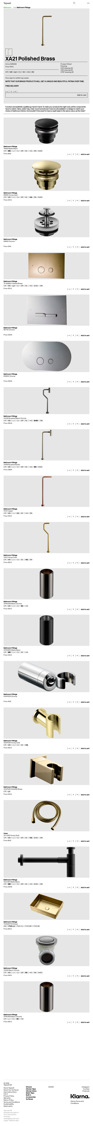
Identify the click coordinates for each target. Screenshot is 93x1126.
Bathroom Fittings (23, 7)
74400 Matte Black (11, 149)
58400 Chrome (9, 241)
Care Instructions (10, 1092)
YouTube (86, 1089)
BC (24, 72)
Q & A (6, 1094)
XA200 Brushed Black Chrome (15, 418)
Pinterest (85, 1091)
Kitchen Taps (31, 1089)
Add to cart (81, 95)
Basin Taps (30, 1093)
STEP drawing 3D (67, 72)
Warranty (7, 1098)
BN (33, 72)
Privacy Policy (9, 1096)
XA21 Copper (8, 511)
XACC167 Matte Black (12, 882)
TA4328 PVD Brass (11, 924)
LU (15, 72)
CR (6, 72)
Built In (28, 1095)
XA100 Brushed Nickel (12, 465)
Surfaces (29, 1099)
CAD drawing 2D (67, 68)
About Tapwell (9, 1088)
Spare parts (8, 1106)
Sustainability (9, 1104)
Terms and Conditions (12, 1102)
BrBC (40, 151)
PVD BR (28, 926)
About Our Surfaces (11, 1090)
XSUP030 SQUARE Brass (13, 789)
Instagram (85, 1087)
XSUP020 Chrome (10, 696)
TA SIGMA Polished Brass (13, 283)
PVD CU (20, 926)
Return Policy (9, 1100)
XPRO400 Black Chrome (13, 1017)
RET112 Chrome (9, 330)
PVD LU (11, 926)
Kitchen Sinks (31, 1091)
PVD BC (36, 926)
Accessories (31, 1097)
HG (28, 72)
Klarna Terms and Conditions (77, 1102)
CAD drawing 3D (67, 70)
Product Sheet (66, 64)
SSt (5, 926)
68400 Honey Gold (10, 195)
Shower (29, 1087)
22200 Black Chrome (11, 970)
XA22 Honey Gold (10, 557)
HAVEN (51, 1087)
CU (19, 72)
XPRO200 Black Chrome (13, 604)
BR (22, 151)
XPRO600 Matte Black (12, 650)
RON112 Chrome (9, 376)
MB (11, 72)
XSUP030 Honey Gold (12, 743)
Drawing (64, 66)
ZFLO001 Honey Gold (11, 835)
